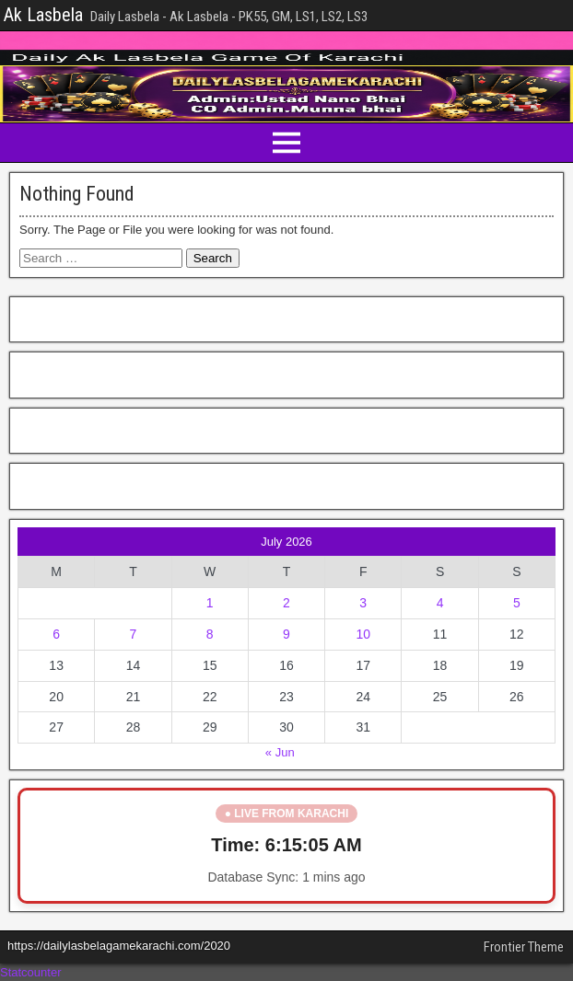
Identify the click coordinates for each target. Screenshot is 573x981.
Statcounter (31, 972)
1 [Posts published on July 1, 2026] (210, 602)
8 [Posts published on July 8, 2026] (210, 634)
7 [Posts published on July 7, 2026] (133, 634)
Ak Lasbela (43, 15)
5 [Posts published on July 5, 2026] (516, 602)
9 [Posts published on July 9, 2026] (286, 634)
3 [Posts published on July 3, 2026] (363, 602)
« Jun (280, 752)
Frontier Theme (524, 947)
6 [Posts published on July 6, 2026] (56, 634)
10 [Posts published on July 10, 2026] (363, 634)
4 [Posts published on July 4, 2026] (440, 602)
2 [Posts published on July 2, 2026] (286, 602)
